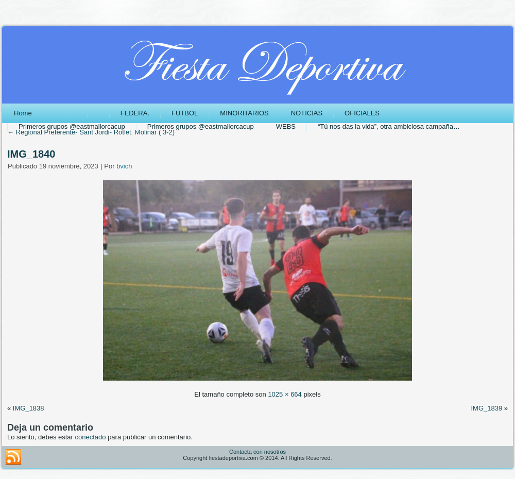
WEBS (286, 126)
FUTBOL (184, 113)
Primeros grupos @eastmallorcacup (72, 126)
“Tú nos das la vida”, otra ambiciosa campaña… (389, 126)
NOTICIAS (306, 113)
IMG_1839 (486, 408)
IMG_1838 (28, 408)
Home (23, 113)
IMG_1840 (31, 154)
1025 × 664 (284, 394)
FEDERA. (135, 113)
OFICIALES (362, 113)
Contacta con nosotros (257, 452)
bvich (124, 166)
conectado (90, 437)
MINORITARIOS (244, 113)
